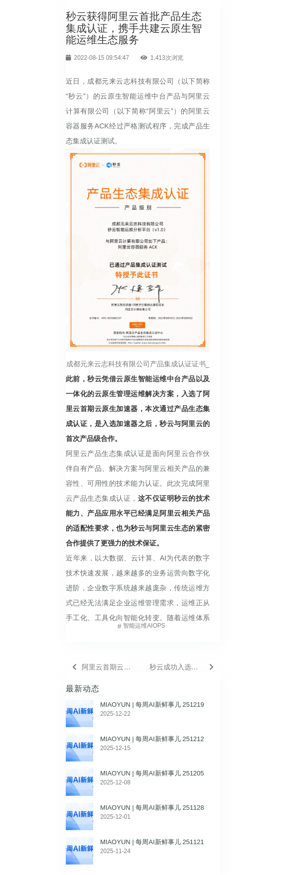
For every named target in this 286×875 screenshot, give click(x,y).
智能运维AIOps (144, 625)
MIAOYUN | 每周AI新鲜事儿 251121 (152, 842)
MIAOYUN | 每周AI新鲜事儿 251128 (152, 807)
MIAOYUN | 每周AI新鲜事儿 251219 (152, 704)
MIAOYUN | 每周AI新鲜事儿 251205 (152, 773)
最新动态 (83, 688)
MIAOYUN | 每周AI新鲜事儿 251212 (152, 739)
